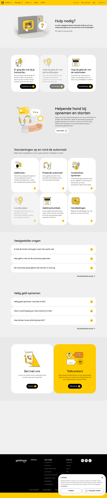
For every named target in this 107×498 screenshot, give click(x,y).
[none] (102, 478)
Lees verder (61, 131)
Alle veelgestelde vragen (86, 276)
